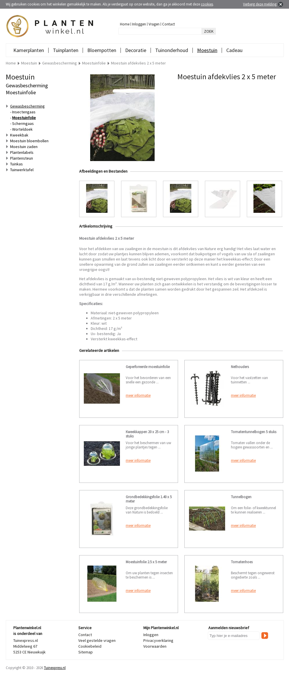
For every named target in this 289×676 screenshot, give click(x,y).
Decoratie (135, 50)
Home (124, 24)
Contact (168, 24)
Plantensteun (21, 158)
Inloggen (139, 24)
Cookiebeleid (89, 646)
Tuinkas (16, 164)
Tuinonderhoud (171, 50)
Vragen (154, 24)
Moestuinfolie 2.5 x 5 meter (146, 561)
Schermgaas (23, 123)
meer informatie (138, 395)
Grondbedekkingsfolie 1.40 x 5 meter (149, 499)
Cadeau (234, 50)
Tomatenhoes (242, 561)
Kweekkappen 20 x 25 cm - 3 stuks (147, 434)
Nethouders (240, 366)
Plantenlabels (22, 152)
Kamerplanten (28, 50)
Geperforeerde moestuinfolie (148, 366)
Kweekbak (19, 135)
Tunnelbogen (241, 496)
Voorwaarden (154, 646)
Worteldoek (22, 129)
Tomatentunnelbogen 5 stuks (253, 431)
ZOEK (209, 31)
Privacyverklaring (158, 640)
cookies (207, 4)
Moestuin (207, 50)
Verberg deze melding (260, 4)
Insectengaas (24, 111)
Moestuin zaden (24, 146)
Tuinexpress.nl (55, 667)
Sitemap (85, 652)
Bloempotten (101, 50)
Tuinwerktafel (22, 169)
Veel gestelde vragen (97, 640)
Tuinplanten (65, 50)
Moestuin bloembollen (29, 140)
